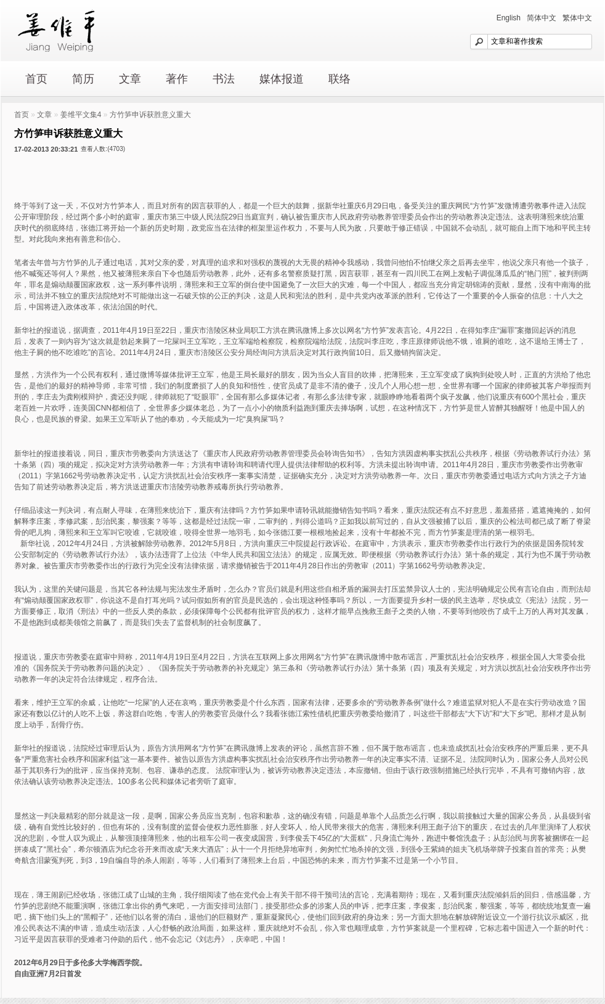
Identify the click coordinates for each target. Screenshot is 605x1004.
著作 (177, 79)
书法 (224, 79)
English (509, 18)
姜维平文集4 (81, 114)
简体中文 (541, 18)
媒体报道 (281, 79)
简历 (83, 79)
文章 (130, 79)
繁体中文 (577, 18)
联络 (339, 79)
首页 (36, 79)
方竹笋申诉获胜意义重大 (150, 114)
